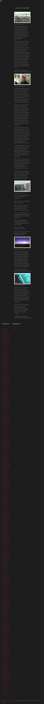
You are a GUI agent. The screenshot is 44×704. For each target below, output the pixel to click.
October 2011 (5, 628)
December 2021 (6, 421)
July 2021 (5, 427)
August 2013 (5, 587)
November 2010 (6, 649)
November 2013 (6, 582)
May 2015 (5, 550)
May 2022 (5, 412)
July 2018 (5, 488)
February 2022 (6, 418)
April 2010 (5, 662)
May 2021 (5, 431)
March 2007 (5, 690)
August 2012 (5, 610)
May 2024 (5, 367)
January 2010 (5, 667)
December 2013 (6, 580)
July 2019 (5, 470)
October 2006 (6, 693)
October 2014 (6, 561)
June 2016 (5, 527)
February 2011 (6, 643)
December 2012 (6, 602)
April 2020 (5, 455)
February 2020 (6, 459)
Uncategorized (16, 328)
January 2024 (5, 375)
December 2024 (6, 358)
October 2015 (6, 542)
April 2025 (5, 350)
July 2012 (5, 611)
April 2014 (5, 572)
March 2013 (5, 596)
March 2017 (5, 511)
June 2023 (5, 388)
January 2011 (5, 645)
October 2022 (6, 403)
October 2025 (6, 339)
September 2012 (6, 608)
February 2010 (6, 665)
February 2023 (6, 395)
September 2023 (6, 382)
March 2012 (5, 619)
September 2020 (6, 445)
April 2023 (5, 391)
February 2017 (6, 513)
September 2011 (6, 630)
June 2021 (5, 429)
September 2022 (6, 404)
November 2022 (6, 401)
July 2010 (5, 656)
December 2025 (6, 336)
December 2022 (6, 399)
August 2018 (5, 486)
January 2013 (5, 600)
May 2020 (5, 453)
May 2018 (5, 490)
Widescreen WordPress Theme (8, 700)
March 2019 (5, 475)
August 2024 (5, 364)
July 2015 (5, 546)
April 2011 (5, 639)
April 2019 (5, 473)
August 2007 (5, 684)
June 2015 (5, 548)
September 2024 (6, 362)
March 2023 (5, 393)
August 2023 (5, 384)
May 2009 (5, 671)
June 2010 (5, 658)
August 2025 (5, 343)
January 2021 (5, 438)
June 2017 (5, 505)
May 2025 (5, 349)
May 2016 (5, 529)
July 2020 (5, 449)
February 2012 (6, 621)
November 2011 (6, 626)
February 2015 (6, 554)
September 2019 (6, 466)
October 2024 (6, 360)
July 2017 (5, 503)
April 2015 (5, 552)
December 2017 (6, 498)
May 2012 (5, 615)
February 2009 (6, 673)
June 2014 (5, 569)
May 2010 (5, 660)
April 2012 (5, 617)
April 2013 (5, 595)
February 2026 (6, 332)
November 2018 (6, 483)
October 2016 (6, 520)
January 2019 (5, 479)
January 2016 (5, 537)
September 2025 (6, 341)
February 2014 (6, 576)
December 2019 (6, 462)
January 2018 (5, 496)
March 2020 (5, 457)
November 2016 (6, 518)
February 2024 (6, 373)
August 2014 (5, 565)
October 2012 (6, 606)
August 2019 (5, 468)
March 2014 (5, 574)
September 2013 (6, 585)
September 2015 (6, 544)
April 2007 (5, 688)
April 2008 (5, 682)
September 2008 (6, 678)
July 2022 (5, 408)
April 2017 (5, 509)
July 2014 (5, 567)
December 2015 (6, 539)
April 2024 (5, 369)
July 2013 (5, 589)
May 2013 (5, 593)
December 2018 (6, 481)
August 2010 (5, 654)
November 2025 (6, 337)
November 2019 (6, 464)
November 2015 (6, 541)
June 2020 (5, 451)
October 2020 (6, 444)
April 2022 (5, 414)
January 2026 (5, 334)
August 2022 (5, 406)
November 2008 (6, 677)
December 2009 (6, 669)
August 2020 (5, 447)
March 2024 (5, 371)
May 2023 (5, 390)
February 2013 (6, 598)
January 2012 (5, 623)
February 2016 (6, 535)
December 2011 (6, 624)
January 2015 (5, 555)
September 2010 (6, 652)
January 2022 (5, 419)
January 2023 (5, 397)
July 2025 (5, 345)
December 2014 (6, 557)
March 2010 (5, 664)
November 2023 (6, 378)
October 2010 (6, 650)
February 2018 (6, 494)
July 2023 (5, 386)
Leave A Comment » (21, 24)
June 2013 (5, 591)
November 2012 (6, 604)
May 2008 (5, 680)
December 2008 (6, 675)
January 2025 (5, 356)
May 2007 (5, 686)
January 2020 (5, 460)
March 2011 (5, 641)
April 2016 (5, 531)
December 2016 (6, 516)
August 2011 (5, 632)
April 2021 (5, 432)
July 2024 (5, 365)
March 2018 (5, 492)
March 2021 (5, 434)
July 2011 (5, 634)
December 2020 (6, 440)
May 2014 (5, 570)
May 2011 (5, 637)
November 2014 (6, 559)
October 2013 (6, 583)
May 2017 (5, 507)
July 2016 (5, 526)
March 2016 (5, 533)
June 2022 (5, 410)
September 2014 (6, 563)
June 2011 (5, 636)
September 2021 (6, 423)
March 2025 (5, 352)
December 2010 (6, 647)
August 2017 (5, 501)
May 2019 (5, 472)
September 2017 (6, 500)
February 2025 (6, 354)
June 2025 (5, 347)
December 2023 (6, 377)
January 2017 (5, 514)
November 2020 (6, 442)
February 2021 (6, 436)
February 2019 (6, 477)
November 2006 (6, 691)
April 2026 (5, 328)
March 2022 (5, 416)
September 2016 (6, 522)
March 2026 (5, 330)
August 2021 (5, 425)
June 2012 (5, 613)
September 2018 (6, 485)
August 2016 (5, 524)
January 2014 (5, 578)
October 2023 (6, 380)
